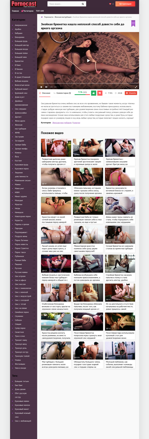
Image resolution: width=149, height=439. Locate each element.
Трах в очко (20, 336)
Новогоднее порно (23, 216)
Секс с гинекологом (23, 288)
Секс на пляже (21, 308)
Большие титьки (22, 381)
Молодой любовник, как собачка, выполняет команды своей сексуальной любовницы (119, 364)
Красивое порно (22, 168)
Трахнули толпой (22, 356)
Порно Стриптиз (22, 248)
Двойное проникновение (21, 103)
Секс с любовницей (23, 421)
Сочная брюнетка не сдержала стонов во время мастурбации (119, 247)
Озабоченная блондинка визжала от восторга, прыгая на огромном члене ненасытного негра (56, 308)
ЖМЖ (17, 132)
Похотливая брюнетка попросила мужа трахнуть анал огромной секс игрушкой (88, 335)
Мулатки (18, 204)
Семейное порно (22, 312)
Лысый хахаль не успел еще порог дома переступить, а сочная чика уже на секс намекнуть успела (54, 250)
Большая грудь (21, 41)
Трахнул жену (21, 344)
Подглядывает (21, 232)
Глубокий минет (21, 89)
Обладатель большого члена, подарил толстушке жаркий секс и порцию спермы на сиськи (87, 365)
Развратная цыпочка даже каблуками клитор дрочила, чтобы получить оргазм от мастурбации (54, 163)
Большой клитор (22, 45)
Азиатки (76, 122)
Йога (17, 156)
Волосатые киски (22, 85)
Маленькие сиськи (22, 180)
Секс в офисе (20, 280)
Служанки (19, 316)
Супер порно (20, 328)
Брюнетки (19, 61)
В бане (18, 65)
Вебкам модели (21, 81)
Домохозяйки (21, 113)
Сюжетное (19, 332)
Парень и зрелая (22, 224)
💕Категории (27, 11)
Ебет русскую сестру (21, 395)
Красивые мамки (22, 401)
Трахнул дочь (21, 348)
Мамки (18, 184)
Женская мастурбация (61, 122)
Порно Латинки (21, 240)
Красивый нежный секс (22, 415)
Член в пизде (20, 368)
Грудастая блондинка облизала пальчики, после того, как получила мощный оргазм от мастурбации (88, 308)
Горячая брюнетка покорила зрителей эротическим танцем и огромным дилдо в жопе (87, 161)
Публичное (19, 256)
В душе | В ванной (22, 77)
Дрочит (18, 117)
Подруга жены (21, 236)
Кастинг (18, 160)
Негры (17, 208)
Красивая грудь (21, 164)
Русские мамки (21, 272)
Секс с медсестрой (23, 296)
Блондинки (19, 37)
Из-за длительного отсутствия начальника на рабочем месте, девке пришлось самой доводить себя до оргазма (119, 308)
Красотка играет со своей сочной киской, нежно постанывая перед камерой (54, 219)
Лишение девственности (21, 174)
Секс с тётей (20, 304)
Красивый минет (22, 409)
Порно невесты (21, 244)
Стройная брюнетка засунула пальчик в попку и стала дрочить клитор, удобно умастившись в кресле (119, 279)
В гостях (18, 73)
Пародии (19, 228)
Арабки (18, 29)
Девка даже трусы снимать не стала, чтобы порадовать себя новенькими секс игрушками (119, 219)
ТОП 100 (40, 11)
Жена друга (20, 121)
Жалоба (131, 93)
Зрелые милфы (21, 148)
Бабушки (18, 33)
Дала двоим (20, 389)
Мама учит (19, 188)
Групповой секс (21, 93)
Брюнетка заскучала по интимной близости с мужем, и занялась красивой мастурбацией (119, 192)
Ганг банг (18, 385)
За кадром (19, 140)
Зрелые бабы (20, 144)
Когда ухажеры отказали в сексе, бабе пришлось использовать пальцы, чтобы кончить (54, 192)
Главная (15, 11)
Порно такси (20, 252)
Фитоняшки (20, 364)
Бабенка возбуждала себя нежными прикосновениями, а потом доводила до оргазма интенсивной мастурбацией (87, 279)
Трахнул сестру (21, 352)
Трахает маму (21, 340)
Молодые (19, 200)
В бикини (19, 69)
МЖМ (17, 192)
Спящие (18, 324)
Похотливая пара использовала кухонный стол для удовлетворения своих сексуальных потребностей (120, 337)
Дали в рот (20, 97)
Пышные (18, 264)
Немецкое (19, 212)
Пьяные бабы (20, 260)
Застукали (19, 136)
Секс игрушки (20, 109)
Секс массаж (20, 284)
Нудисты (18, 220)
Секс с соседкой (22, 300)
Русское (18, 268)
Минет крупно (21, 196)
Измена (18, 152)
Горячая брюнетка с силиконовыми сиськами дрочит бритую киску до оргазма (117, 163)
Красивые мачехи (22, 405)
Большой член (21, 57)
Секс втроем (20, 276)
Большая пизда (21, 49)
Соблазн (18, 320)
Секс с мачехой (21, 292)
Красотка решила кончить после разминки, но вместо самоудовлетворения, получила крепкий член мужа (56, 337)
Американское (21, 25)
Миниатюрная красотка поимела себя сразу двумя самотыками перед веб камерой (85, 250)
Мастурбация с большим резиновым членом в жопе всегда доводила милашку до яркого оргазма (55, 365)
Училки (18, 360)
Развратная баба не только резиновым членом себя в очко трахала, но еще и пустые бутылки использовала (88, 221)
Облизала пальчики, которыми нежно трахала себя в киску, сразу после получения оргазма (88, 190)
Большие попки (21, 53)
